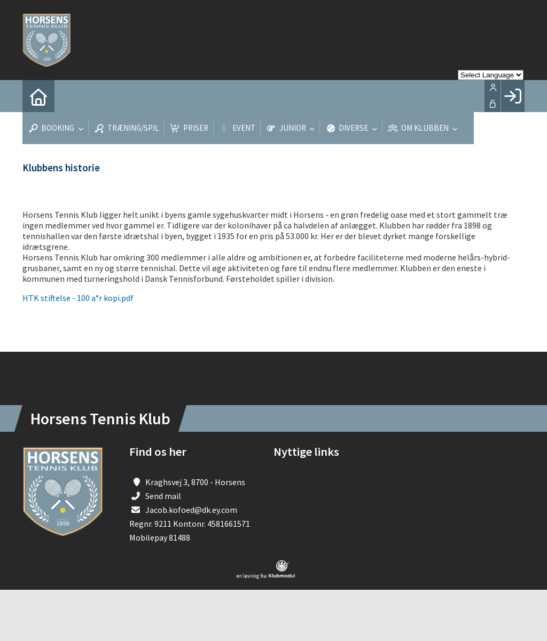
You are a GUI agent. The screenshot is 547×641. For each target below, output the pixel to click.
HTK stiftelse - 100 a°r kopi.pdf (78, 297)
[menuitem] (38, 96)
